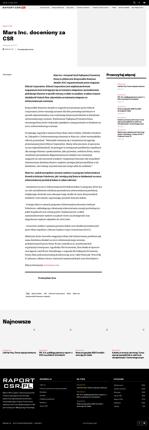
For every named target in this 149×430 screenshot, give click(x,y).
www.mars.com (51, 265)
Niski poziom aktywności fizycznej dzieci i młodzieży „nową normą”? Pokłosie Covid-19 (131, 134)
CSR (45, 293)
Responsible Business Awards (38, 296)
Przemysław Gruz (26, 49)
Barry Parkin (37, 293)
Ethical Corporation (57, 293)
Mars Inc (76, 293)
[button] (134, 2)
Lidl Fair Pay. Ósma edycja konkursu (131, 86)
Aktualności (122, 84)
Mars (69, 293)
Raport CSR (8, 26)
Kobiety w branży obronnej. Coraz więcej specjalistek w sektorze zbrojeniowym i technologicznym (131, 122)
